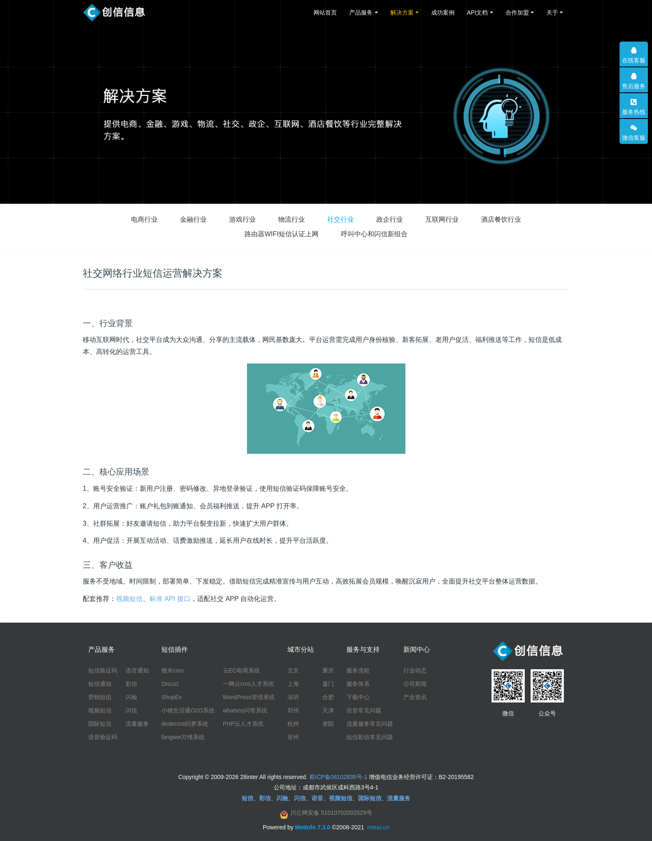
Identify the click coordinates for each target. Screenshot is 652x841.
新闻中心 (416, 649)
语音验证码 (102, 737)
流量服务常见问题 (369, 723)
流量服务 (137, 723)
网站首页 (325, 12)
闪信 (131, 710)
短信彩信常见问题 (369, 737)
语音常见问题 (363, 710)
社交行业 (340, 219)
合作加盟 (517, 12)
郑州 (293, 710)
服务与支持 (363, 649)
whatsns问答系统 (245, 710)
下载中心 (358, 697)
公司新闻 (415, 683)
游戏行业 (242, 219)
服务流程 (358, 670)
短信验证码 (102, 670)
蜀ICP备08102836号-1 (338, 777)
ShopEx (171, 697)
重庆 (328, 670)
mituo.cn (378, 827)
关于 (552, 12)
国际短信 (99, 723)
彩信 (131, 683)
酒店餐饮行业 (501, 219)
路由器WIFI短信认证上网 (281, 233)
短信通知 (99, 683)
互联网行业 (442, 219)
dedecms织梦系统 (184, 723)
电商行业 (144, 219)
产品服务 (361, 12)
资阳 (328, 723)
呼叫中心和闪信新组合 (374, 233)
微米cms (172, 670)
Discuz (170, 683)
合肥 (328, 697)
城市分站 (300, 649)
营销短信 (99, 697)
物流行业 (291, 219)
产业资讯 (415, 697)
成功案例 (442, 12)
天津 (328, 710)
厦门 (328, 683)
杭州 (293, 723)
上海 (293, 683)
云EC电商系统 (241, 670)
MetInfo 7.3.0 (313, 827)
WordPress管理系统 (249, 697)
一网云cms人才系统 (248, 683)
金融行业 (193, 219)
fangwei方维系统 (183, 737)
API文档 (477, 12)
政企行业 (389, 219)
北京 (293, 670)
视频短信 (129, 598)
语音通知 (137, 670)
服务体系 (358, 683)
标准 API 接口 (169, 598)
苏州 (293, 737)
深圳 (293, 697)
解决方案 (402, 12)
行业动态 (415, 670)
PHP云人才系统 (243, 723)
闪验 (131, 697)
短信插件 (174, 649)
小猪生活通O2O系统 (188, 710)
